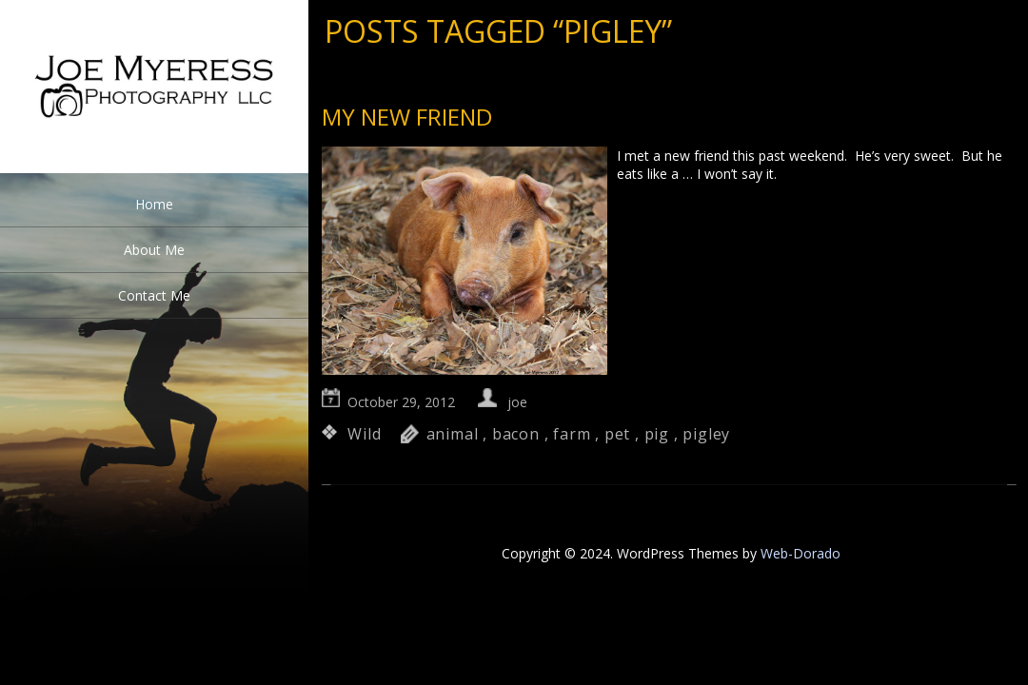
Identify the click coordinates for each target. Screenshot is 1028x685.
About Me (154, 250)
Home (154, 204)
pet (617, 433)
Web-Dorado (800, 553)
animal (452, 433)
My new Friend (407, 116)
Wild (364, 433)
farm (571, 433)
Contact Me (154, 295)
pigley (706, 433)
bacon (516, 433)
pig (656, 433)
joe (517, 402)
